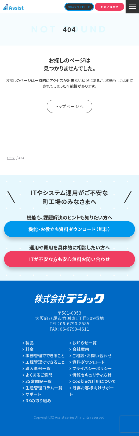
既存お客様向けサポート (92, 391)
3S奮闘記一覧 (38, 381)
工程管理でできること (45, 362)
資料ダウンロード (88, 362)
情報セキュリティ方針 (92, 375)
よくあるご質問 (39, 375)
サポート (33, 394)
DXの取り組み (38, 400)
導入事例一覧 (38, 368)
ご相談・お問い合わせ (92, 355)
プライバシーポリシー (92, 368)
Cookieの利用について (94, 381)
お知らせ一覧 (84, 342)
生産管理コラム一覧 (44, 387)
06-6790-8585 (75, 323)
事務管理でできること (45, 355)
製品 (29, 342)
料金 (29, 349)
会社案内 (80, 349)
